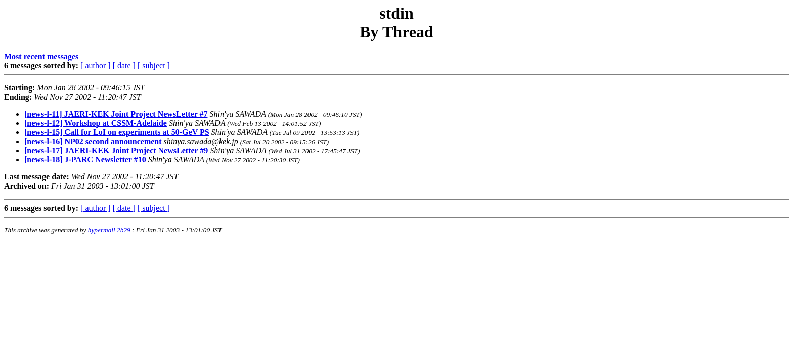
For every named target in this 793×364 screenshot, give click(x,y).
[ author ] (95, 65)
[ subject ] (154, 65)
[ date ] (124, 65)
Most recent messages (41, 56)
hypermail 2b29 (109, 230)
